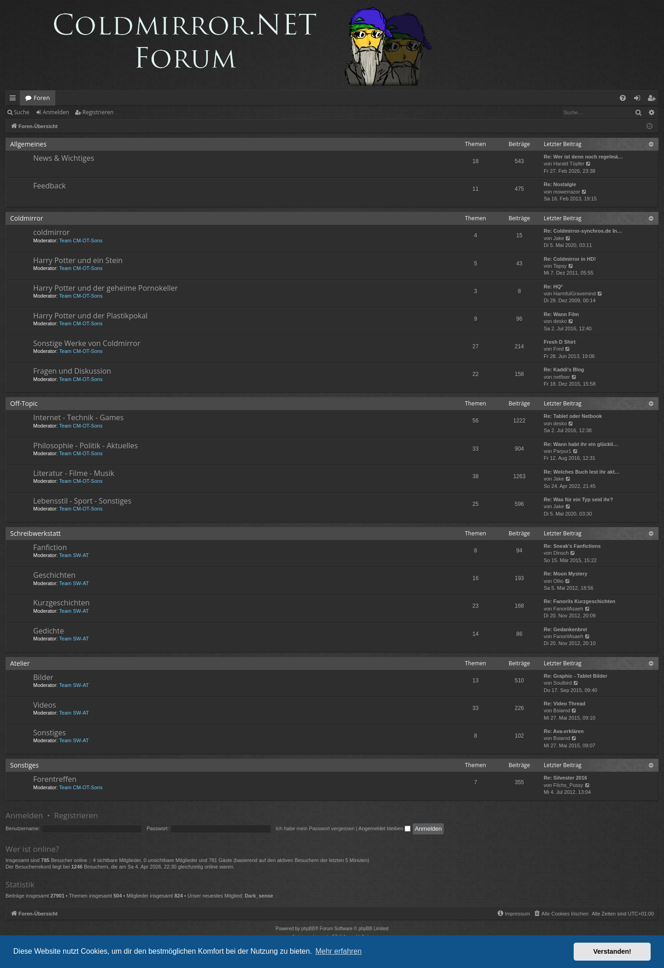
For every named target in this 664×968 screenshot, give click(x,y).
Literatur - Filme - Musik (73, 473)
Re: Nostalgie (560, 184)
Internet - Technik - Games (78, 417)
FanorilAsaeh (568, 608)
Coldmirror (26, 218)
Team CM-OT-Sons (80, 240)
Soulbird (562, 683)
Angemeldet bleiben (384, 828)
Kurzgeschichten (61, 603)
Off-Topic (24, 403)
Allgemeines (28, 144)
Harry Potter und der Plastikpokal (90, 316)
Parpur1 (562, 451)
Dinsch (561, 553)
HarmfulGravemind (574, 293)
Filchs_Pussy (568, 785)
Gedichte (48, 631)
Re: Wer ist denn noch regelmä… (583, 156)
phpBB (308, 928)
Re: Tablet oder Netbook (573, 416)
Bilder (43, 677)
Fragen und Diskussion (72, 371)
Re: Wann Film (561, 314)
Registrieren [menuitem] (653, 100)
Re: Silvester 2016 (565, 777)
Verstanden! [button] (612, 951)
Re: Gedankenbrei (565, 629)
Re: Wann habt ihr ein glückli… (581, 444)
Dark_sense (259, 895)
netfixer (561, 377)
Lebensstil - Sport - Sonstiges (82, 501)
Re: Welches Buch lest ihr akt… (582, 472)
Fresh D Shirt (560, 342)
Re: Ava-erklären (564, 731)
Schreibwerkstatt (35, 533)
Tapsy (560, 266)
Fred (558, 349)
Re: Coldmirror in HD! (570, 259)
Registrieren (97, 112)
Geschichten (54, 575)
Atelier (19, 663)
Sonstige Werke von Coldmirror (86, 343)
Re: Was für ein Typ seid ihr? (578, 499)
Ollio (558, 581)
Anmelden (56, 112)
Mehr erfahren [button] (338, 951)
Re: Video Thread (564, 703)
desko (560, 321)
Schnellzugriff (14, 100)
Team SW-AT (73, 555)
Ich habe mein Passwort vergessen (315, 828)
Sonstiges (49, 732)
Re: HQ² (553, 286)
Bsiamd (561, 710)
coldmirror (51, 232)
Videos (44, 705)
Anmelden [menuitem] (639, 100)
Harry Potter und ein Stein (78, 260)
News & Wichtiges (63, 158)
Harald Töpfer (568, 163)
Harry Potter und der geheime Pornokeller (105, 288)
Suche (21, 112)
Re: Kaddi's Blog (564, 369)
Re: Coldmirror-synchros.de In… (583, 231)
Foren (42, 98)
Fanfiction (50, 547)
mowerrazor (566, 191)
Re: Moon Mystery (566, 573)
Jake (558, 238)
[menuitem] (623, 98)
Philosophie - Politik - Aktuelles (85, 445)
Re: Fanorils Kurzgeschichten (579, 601)
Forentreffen (54, 779)
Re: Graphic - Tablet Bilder (575, 676)
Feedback (49, 186)
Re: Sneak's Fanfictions (572, 546)
